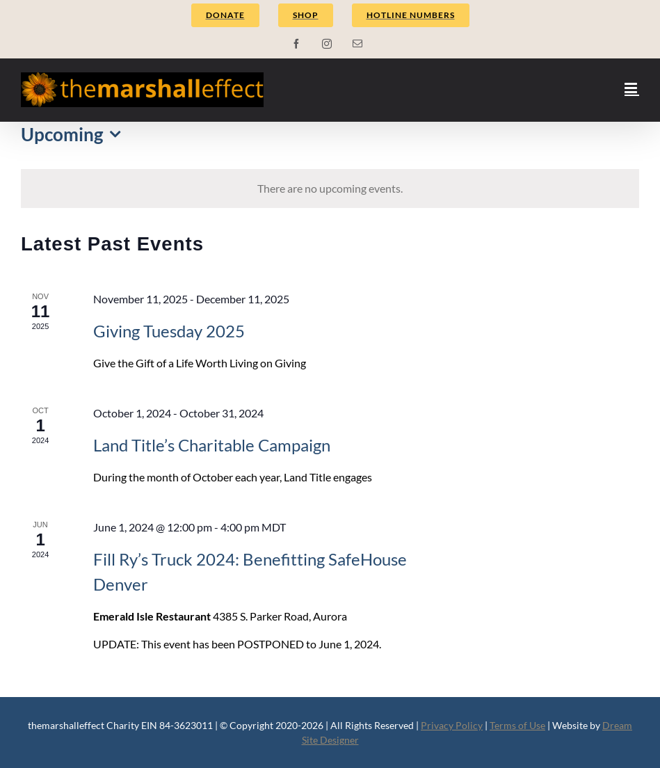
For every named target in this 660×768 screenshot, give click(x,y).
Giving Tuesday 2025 (169, 331)
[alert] (330, 188)
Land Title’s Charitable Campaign (211, 445)
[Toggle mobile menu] (632, 88)
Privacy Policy (452, 725)
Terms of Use (517, 725)
